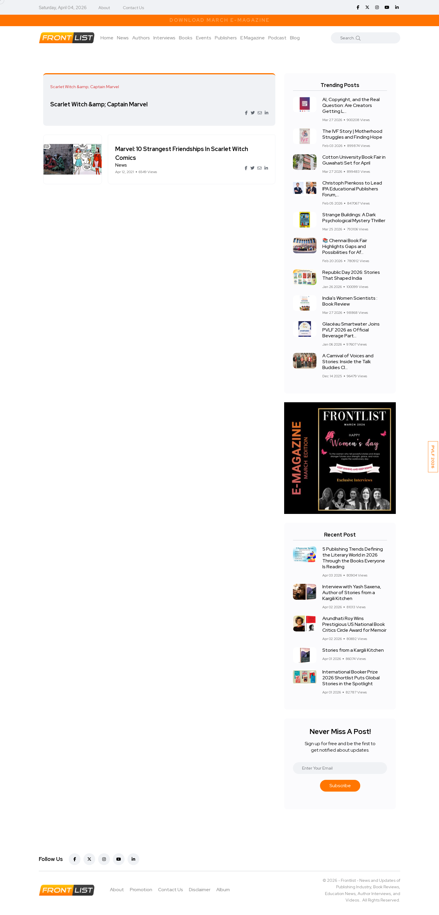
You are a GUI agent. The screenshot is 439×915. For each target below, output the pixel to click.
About (104, 7)
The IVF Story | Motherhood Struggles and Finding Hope (352, 134)
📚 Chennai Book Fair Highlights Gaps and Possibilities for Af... (344, 246)
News (123, 38)
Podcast (277, 38)
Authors (141, 38)
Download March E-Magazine (220, 20)
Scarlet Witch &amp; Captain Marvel (100, 104)
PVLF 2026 (433, 456)
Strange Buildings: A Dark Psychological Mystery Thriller (353, 218)
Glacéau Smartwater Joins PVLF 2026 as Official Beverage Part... (351, 330)
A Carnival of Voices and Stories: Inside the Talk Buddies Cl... (347, 362)
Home (106, 38)
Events (203, 38)
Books (185, 38)
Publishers (226, 38)
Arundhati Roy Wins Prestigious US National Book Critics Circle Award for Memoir (354, 624)
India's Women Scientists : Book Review (349, 301)
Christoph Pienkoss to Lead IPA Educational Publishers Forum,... (352, 189)
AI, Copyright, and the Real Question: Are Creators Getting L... (351, 105)
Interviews (164, 38)
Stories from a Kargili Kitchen (353, 650)
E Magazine (252, 38)
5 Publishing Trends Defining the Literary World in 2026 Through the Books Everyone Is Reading (353, 558)
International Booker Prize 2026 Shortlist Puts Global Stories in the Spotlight (351, 678)
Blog (295, 38)
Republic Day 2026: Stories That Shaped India (351, 275)
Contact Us (133, 7)
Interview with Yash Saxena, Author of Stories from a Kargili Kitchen (351, 592)
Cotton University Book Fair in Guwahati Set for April (354, 160)
